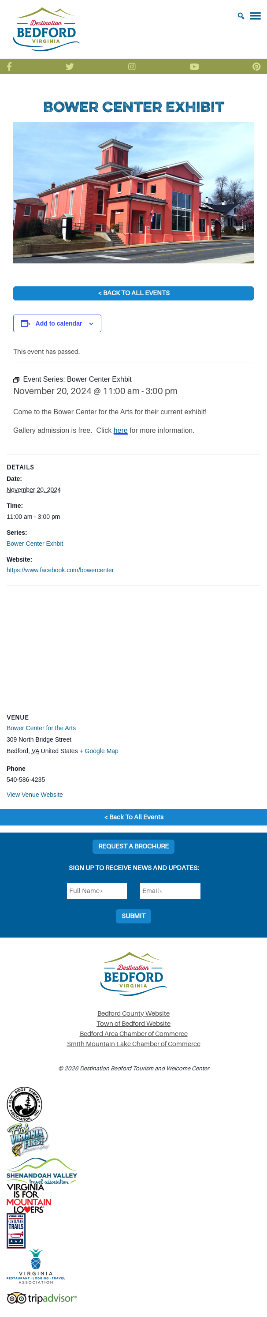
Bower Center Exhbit (35, 543)
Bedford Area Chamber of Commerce (134, 1034)
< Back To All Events (134, 293)
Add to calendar (59, 323)
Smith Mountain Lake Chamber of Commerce (133, 1044)
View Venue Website (35, 794)
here (121, 430)
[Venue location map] (133, 649)
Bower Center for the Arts (41, 728)
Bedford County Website (133, 1013)
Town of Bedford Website (133, 1024)
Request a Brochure (133, 846)
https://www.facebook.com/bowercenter (60, 570)
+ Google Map (99, 750)
